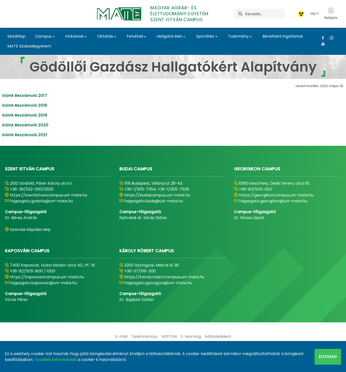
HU (315, 13)
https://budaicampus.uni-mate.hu (157, 195)
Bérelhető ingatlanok (283, 36)
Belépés (331, 13)
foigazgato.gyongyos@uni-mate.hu (158, 283)
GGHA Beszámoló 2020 (25, 125)
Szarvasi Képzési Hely (30, 229)
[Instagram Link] (329, 38)
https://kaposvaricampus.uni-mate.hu (47, 277)
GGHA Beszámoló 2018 (24, 105)
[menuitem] (121, 337)
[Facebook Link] (321, 38)
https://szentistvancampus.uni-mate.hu (48, 195)
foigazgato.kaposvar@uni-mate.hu (43, 283)
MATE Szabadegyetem (29, 46)
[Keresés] (265, 13)
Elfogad (328, 356)
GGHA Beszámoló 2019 (24, 115)
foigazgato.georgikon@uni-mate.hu (273, 201)
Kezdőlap (16, 36)
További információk (55, 359)
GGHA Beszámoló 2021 (24, 135)
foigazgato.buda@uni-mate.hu (153, 201)
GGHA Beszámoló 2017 (24, 95)
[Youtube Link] (321, 44)
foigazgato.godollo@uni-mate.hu (41, 201)
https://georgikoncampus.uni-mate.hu (276, 195)
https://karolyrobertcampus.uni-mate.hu (164, 277)
